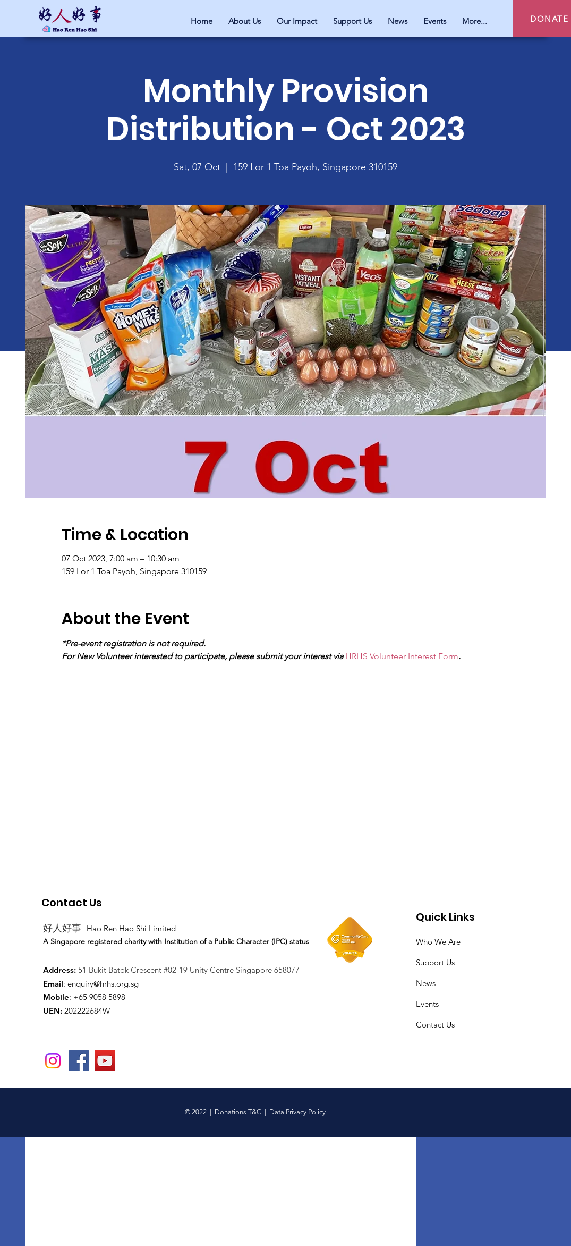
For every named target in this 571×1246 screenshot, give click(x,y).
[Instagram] (52, 1060)
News (426, 983)
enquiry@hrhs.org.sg (103, 984)
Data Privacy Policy (297, 1112)
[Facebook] (79, 1060)
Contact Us (435, 1025)
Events (427, 1004)
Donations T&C (238, 1112)
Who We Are (438, 942)
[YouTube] (105, 1060)
